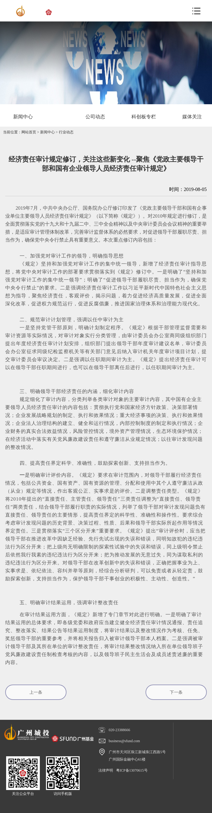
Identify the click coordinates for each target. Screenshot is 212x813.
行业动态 (66, 132)
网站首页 (28, 132)
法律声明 (105, 770)
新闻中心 (47, 132)
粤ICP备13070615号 (132, 770)
